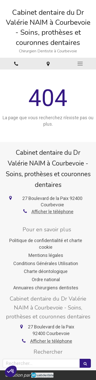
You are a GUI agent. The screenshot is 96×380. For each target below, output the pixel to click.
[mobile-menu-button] (80, 63)
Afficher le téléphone (52, 211)
